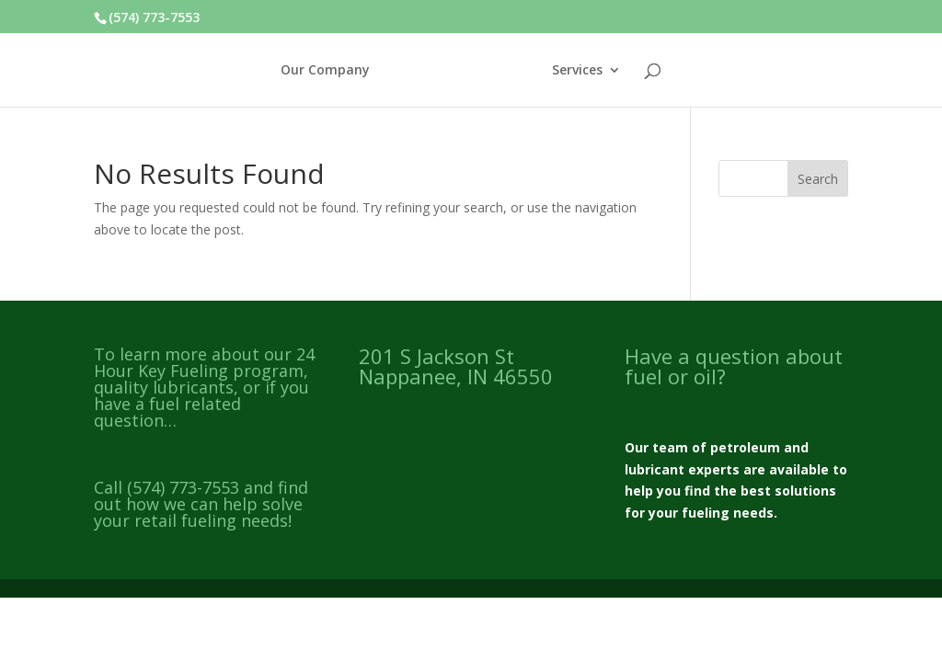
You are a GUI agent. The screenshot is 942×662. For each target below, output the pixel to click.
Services (577, 70)
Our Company (325, 70)
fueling (705, 512)
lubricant (654, 469)
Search (818, 179)
